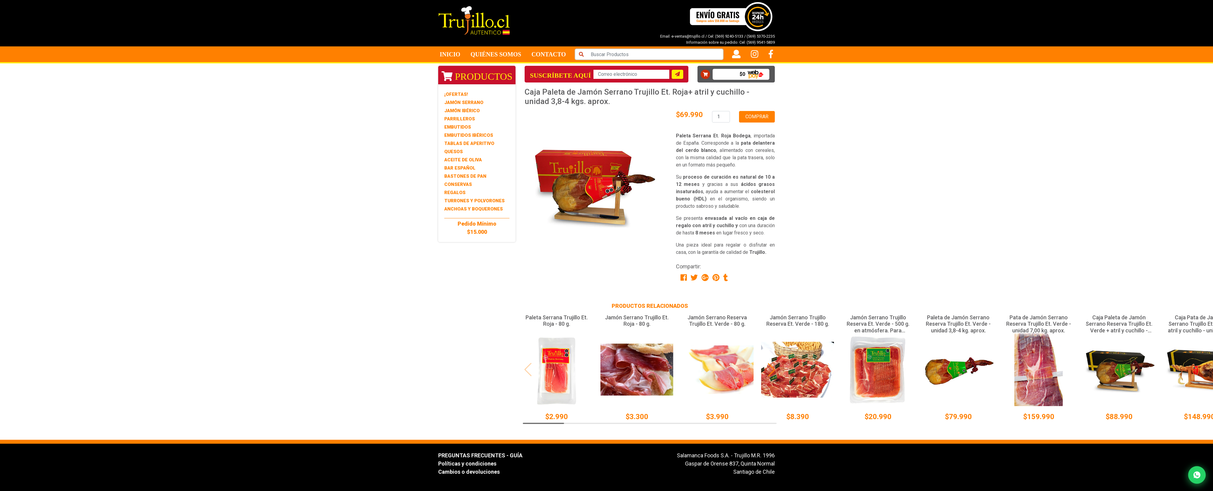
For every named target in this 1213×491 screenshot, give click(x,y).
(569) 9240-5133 (729, 36)
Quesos (453, 151)
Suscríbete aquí (560, 75)
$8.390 (797, 416)
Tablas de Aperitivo (469, 143)
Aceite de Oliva (463, 160)
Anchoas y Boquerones (473, 209)
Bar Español (459, 168)
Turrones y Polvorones (474, 200)
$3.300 (637, 416)
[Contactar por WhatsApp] (1197, 475)
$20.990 (878, 416)
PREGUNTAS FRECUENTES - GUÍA (480, 455)
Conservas (458, 184)
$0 (742, 74)
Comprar (756, 116)
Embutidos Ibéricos (468, 135)
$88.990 (1119, 416)
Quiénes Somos (495, 54)
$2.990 (556, 416)
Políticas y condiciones (467, 463)
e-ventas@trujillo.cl (687, 36)
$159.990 (1038, 416)
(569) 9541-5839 (761, 42)
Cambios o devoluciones (469, 472)
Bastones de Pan (465, 176)
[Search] (655, 54)
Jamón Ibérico (462, 110)
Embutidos (457, 127)
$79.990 (958, 416)
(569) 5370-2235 (761, 36)
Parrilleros (459, 119)
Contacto (548, 54)
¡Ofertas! (456, 94)
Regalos (454, 192)
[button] (771, 369)
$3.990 (717, 416)
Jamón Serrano (463, 102)
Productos (477, 76)
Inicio (450, 54)
